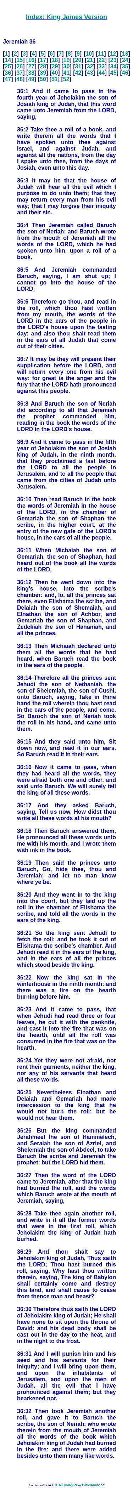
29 (55, 66)
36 (8, 73)
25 (8, 66)
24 (125, 60)
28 (43, 66)
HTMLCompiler (66, 1485)
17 (43, 60)
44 (102, 73)
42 (78, 73)
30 (66, 66)
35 (125, 66)
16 (31, 60)
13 (125, 54)
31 (78, 66)
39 (43, 73)
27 (31, 66)
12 (113, 54)
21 (90, 60)
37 (19, 73)
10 (88, 54)
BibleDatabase (93, 1485)
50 (43, 79)
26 (19, 66)
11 (101, 54)
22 (102, 60)
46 (125, 73)
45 (113, 73)
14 (8, 60)
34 (113, 66)
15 (19, 60)
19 (66, 60)
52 (66, 79)
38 (31, 73)
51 (54, 79)
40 (55, 73)
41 (66, 73)
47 (8, 79)
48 (19, 79)
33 (102, 66)
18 (55, 60)
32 (90, 66)
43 (90, 73)
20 (78, 60)
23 (113, 60)
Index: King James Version (66, 17)
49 (31, 79)
